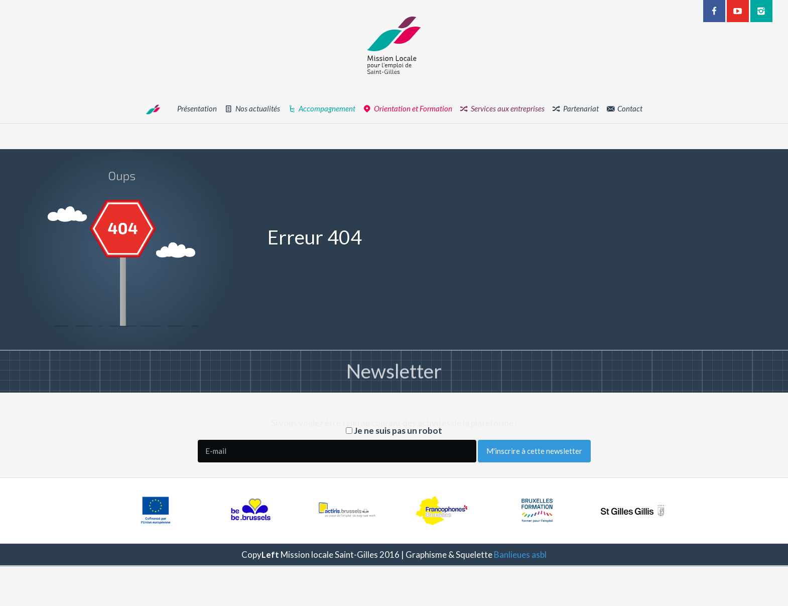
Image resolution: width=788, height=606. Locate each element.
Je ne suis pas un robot (394, 430)
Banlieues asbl (520, 554)
